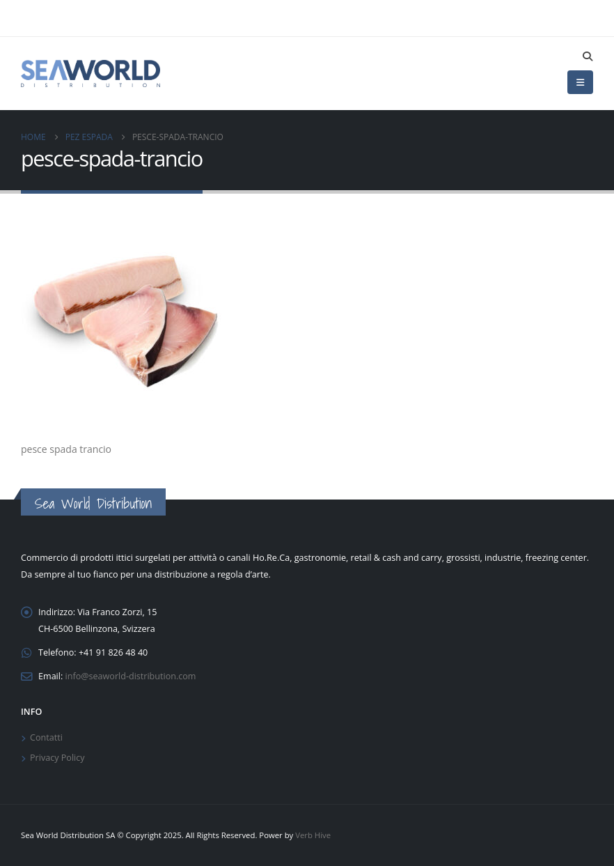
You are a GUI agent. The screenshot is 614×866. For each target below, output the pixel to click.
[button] (587, 56)
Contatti (46, 737)
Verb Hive (313, 835)
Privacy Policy (57, 758)
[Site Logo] (90, 73)
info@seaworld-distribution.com (130, 676)
